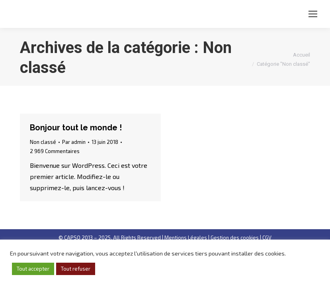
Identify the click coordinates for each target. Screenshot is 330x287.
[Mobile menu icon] (313, 14)
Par (74, 142)
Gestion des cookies (235, 237)
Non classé (43, 142)
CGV (266, 237)
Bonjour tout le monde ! (76, 127)
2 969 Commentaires (55, 151)
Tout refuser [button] (75, 268)
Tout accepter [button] (33, 268)
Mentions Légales (185, 237)
